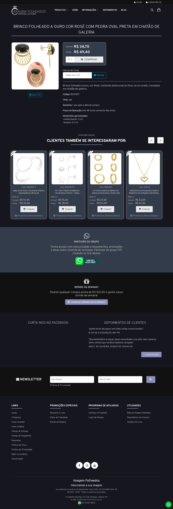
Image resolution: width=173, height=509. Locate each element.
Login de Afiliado (96, 417)
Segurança (16, 440)
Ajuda (14, 413)
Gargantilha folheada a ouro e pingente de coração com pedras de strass (144, 192)
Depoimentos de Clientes (138, 417)
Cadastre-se (154, 2)
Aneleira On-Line (134, 422)
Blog (124, 10)
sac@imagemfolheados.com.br (89, 499)
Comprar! (30, 208)
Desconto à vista (57, 413)
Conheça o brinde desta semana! (86, 302)
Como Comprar (17, 426)
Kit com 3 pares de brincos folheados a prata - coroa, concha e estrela (67, 192)
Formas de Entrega (19, 431)
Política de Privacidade (61, 385)
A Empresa (16, 417)
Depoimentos (110, 10)
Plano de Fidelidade (59, 417)
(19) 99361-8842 (86, 503)
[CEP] (77, 75)
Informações (90, 10)
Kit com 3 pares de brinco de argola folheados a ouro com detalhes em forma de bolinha (106, 192)
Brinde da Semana (58, 422)
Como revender (18, 422)
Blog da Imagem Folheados (139, 413)
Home (75, 10)
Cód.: (28, 187)
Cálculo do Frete (71, 70)
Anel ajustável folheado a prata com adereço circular (28, 192)
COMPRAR (92, 58)
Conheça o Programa (98, 413)
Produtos (61, 10)
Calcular (99, 75)
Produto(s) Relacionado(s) (29, 215)
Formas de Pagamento (21, 436)
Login (138, 2)
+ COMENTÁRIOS (151, 355)
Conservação (17, 459)
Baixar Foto (35, 95)
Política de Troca (18, 445)
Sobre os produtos (19, 454)
